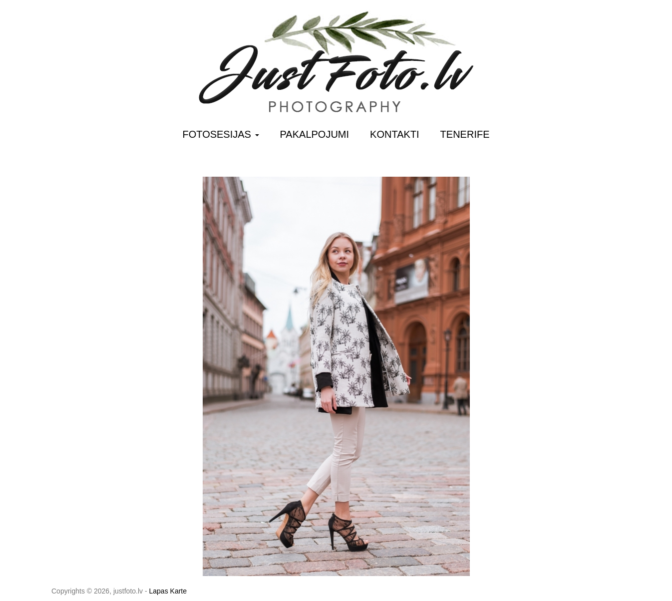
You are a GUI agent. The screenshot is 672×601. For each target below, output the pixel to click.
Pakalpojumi (314, 134)
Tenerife (465, 134)
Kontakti (394, 134)
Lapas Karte (168, 591)
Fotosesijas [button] (221, 134)
